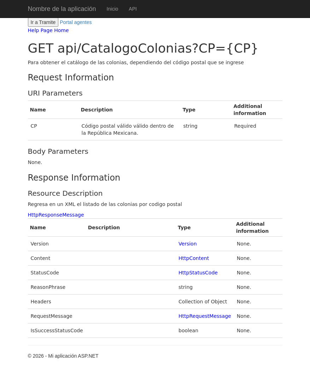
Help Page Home (48, 30)
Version (188, 244)
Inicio (112, 9)
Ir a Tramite (43, 22)
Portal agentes (76, 22)
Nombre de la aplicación (62, 8)
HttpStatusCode (198, 272)
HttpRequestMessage (205, 316)
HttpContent (194, 258)
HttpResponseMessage (56, 215)
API (133, 9)
